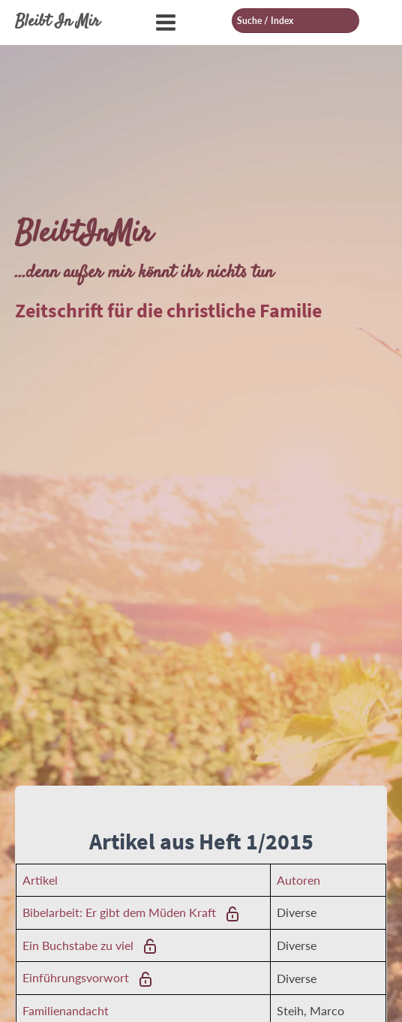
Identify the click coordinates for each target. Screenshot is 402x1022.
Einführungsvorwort (75, 977)
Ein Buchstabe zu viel (78, 945)
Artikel (40, 880)
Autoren (298, 880)
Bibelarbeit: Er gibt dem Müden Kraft (119, 912)
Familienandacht (65, 1010)
